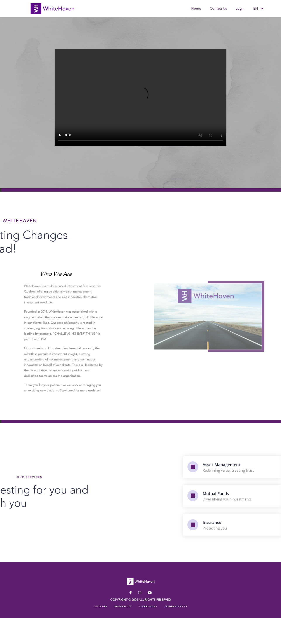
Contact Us (218, 8)
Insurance (242, 522)
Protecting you (245, 528)
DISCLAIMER (100, 606)
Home (196, 8)
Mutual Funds (246, 493)
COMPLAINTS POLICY (176, 606)
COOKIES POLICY (148, 606)
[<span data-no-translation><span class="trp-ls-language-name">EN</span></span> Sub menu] (262, 8)
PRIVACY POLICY (122, 606)
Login (240, 8)
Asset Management (252, 464)
